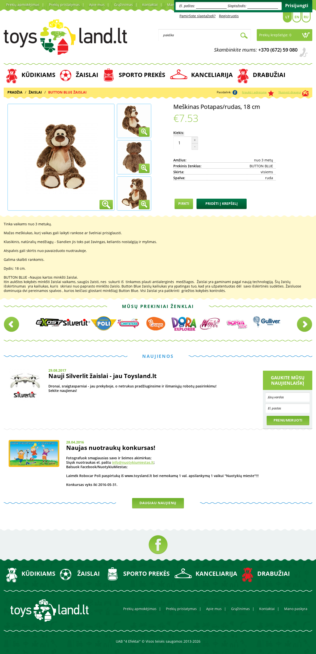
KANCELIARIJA (212, 75)
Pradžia (14, 92)
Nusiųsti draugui (289, 92)
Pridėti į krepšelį (221, 203)
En (297, 17)
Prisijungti (296, 5)
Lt (287, 17)
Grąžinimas (123, 4)
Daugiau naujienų (157, 502)
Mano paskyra (295, 608)
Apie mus (97, 4)
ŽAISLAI (87, 75)
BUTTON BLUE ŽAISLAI (67, 92)
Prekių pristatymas (64, 4)
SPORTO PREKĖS (142, 75)
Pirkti (183, 203)
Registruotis (229, 16)
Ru (306, 17)
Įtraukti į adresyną (254, 92)
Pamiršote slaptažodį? (197, 16)
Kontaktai (150, 4)
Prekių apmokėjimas (23, 4)
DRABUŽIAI (269, 75)
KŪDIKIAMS (38, 75)
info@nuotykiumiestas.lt (133, 462)
